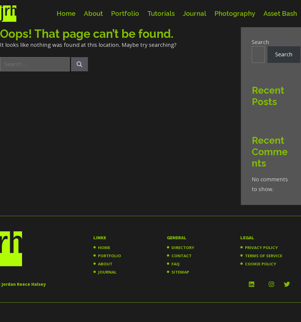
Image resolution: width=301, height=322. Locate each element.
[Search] (79, 64)
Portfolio (125, 13)
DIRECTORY (182, 247)
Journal (194, 13)
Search (260, 42)
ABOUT (105, 263)
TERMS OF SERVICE (263, 255)
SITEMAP (180, 272)
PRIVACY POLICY (261, 247)
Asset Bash (280, 13)
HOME (104, 247)
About (93, 13)
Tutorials (161, 13)
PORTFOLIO (109, 255)
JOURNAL (107, 272)
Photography (234, 13)
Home (66, 13)
